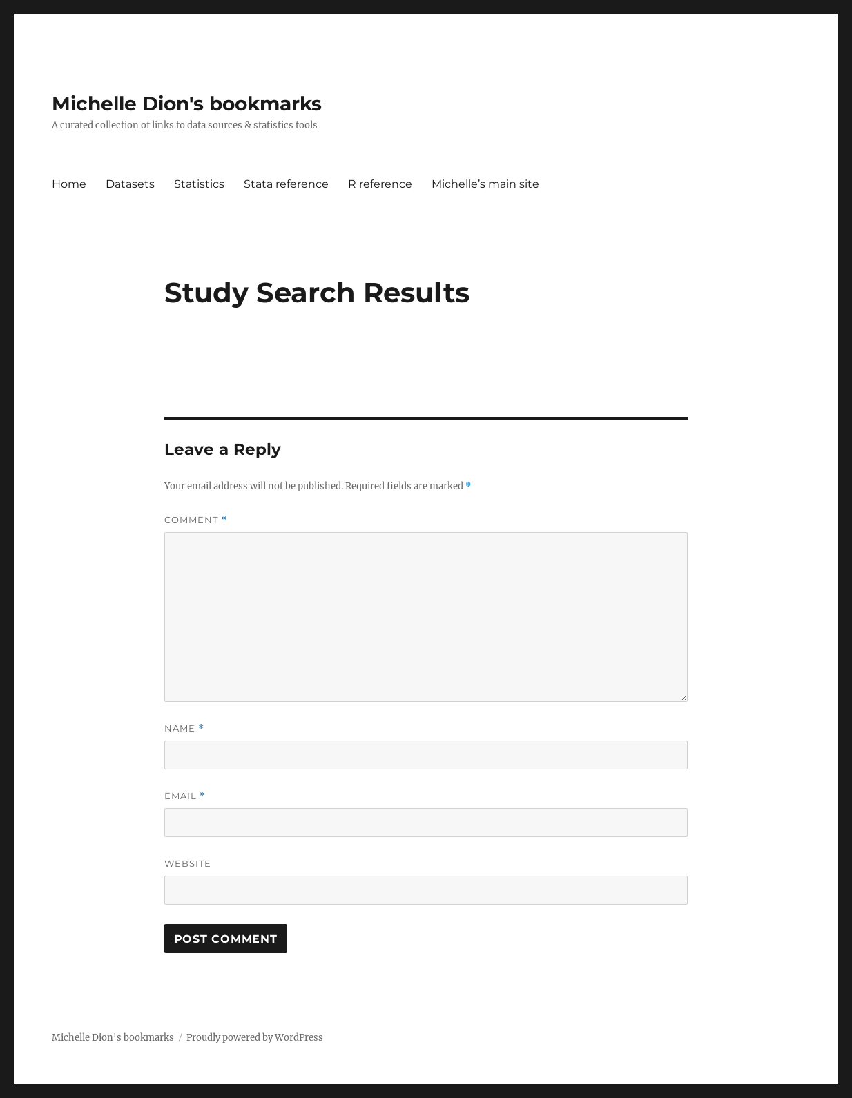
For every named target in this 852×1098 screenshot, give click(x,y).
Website (187, 863)
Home (69, 183)
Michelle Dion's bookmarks (187, 103)
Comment (195, 520)
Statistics (199, 183)
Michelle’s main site (485, 183)
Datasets (130, 183)
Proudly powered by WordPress (254, 1037)
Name (184, 728)
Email (185, 796)
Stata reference (286, 183)
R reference (380, 183)
